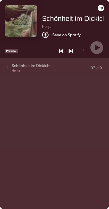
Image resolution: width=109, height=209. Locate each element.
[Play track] (7, 67)
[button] (100, 10)
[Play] (97, 48)
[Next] (70, 51)
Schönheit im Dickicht (75, 18)
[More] (81, 49)
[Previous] (61, 51)
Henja (46, 26)
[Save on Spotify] (61, 34)
